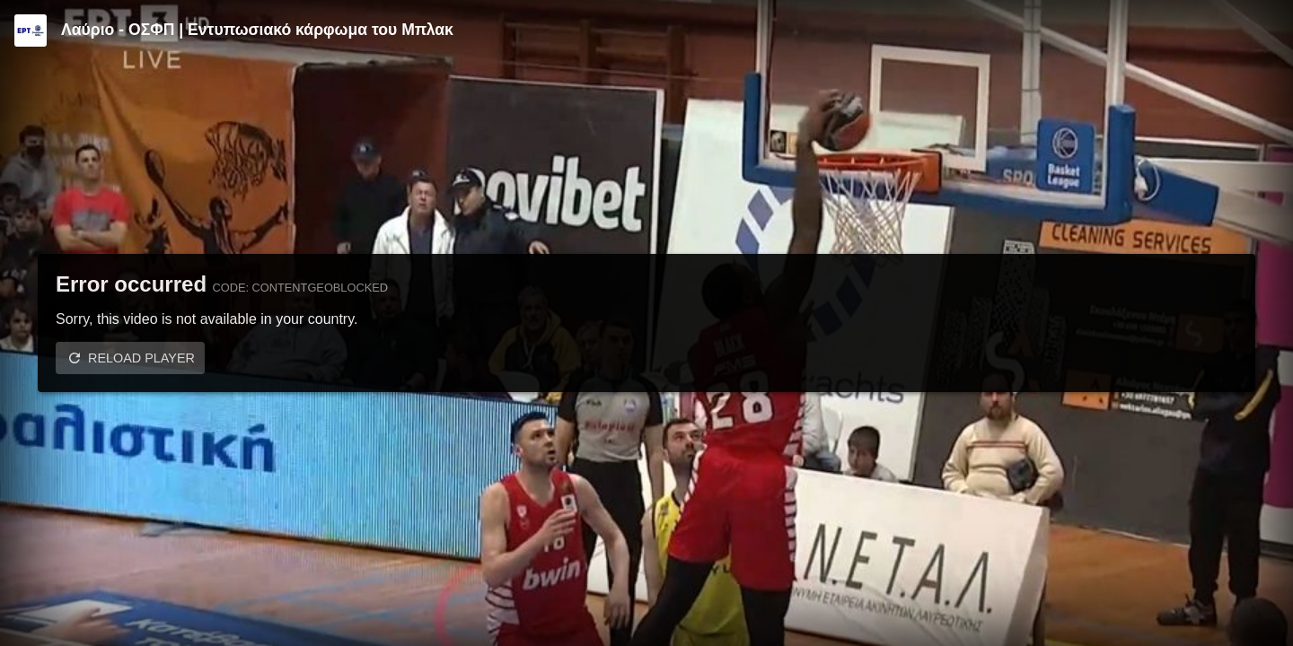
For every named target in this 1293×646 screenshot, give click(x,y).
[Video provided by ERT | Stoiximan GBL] (30, 30)
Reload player (141, 358)
